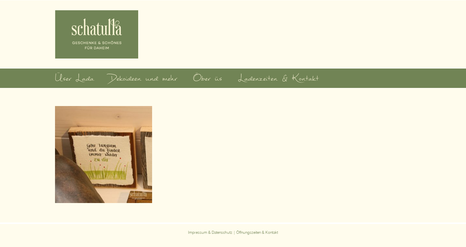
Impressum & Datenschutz (210, 232)
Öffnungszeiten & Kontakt (257, 232)
